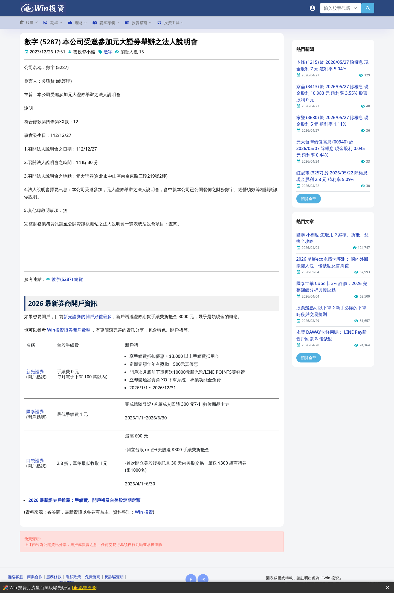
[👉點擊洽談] (84, 587)
